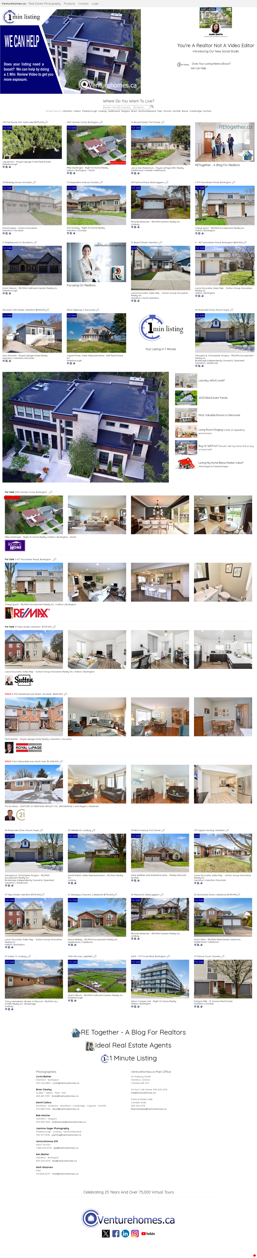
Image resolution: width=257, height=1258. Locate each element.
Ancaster (19, 230)
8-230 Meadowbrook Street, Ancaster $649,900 (34, 694)
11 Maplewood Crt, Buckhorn (17, 242)
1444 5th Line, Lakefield (80, 956)
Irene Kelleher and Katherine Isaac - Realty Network (158, 875)
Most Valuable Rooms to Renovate (219, 415)
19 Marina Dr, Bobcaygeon (145, 894)
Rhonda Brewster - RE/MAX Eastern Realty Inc (155, 221)
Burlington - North (85, 170)
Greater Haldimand (155, 170)
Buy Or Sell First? (208, 446)
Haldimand (114, 111)
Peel (159, 111)
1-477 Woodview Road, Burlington (213, 182)
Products (69, 3)
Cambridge (195, 111)
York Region (81, 806)
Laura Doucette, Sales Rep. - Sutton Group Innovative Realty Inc (159, 294)
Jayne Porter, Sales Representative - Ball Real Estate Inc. (95, 356)
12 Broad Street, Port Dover (146, 122)
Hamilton (67, 111)
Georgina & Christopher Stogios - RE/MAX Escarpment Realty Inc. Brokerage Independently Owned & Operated (29, 878)
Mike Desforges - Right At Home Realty (87, 167)
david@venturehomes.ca (65, 1108)
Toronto (167, 111)
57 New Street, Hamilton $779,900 (28, 626)
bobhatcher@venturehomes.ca (69, 1121)
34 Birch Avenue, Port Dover (146, 830)
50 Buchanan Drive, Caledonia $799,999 (215, 894)
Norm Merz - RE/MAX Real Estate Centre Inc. (217, 939)
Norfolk (177, 111)
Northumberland (147, 111)
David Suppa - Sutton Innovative (19, 228)
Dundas (82, 230)
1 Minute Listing (128, 1058)
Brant (134, 111)
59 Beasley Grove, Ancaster (17, 182)
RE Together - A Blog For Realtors (128, 1032)
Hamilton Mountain (24, 358)
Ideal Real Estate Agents (128, 1045)
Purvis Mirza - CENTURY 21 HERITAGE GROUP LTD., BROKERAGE (39, 806)
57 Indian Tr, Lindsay (16, 956)
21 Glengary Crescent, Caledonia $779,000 (90, 894)
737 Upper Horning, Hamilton (210, 830)
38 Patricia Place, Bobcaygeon (148, 182)
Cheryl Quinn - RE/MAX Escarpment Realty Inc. (220, 228)
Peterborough (89, 111)
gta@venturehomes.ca (66, 1147)
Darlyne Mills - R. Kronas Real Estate (213, 1001)
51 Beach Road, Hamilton (145, 242)
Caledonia (87, 942)
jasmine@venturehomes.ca (66, 1134)
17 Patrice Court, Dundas (207, 956)
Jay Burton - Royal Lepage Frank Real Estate (26, 161)
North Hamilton (151, 298)
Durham (207, 111)
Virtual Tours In (54, 111)
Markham (94, 806)
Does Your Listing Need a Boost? (211, 63)
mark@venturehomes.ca (65, 1173)
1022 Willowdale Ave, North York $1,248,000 (32, 761)
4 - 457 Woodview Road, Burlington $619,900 (219, 242)
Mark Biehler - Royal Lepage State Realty (27, 739)
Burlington (209, 230)
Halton (77, 111)
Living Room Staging (211, 429)
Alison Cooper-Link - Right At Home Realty (153, 1001)
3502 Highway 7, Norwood (81, 309)
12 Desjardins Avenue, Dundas (83, 182)
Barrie (185, 111)
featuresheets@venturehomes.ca (148, 1108)
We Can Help (198, 68)
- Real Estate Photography (31, 3)
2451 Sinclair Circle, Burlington (83, 122)
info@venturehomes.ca (143, 1092)
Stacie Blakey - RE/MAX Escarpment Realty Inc (93, 939)
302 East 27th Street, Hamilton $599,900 (24, 309)
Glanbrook (212, 362)
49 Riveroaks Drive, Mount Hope (212, 309)
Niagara (125, 111)
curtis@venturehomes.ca (66, 1083)
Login (95, 3)
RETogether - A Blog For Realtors (217, 165)
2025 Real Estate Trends (213, 397)
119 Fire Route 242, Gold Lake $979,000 (23, 122)
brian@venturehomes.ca (65, 1096)
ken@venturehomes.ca (64, 1160)
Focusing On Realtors (81, 285)
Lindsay (102, 111)
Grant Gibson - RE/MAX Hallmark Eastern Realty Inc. (30, 288)
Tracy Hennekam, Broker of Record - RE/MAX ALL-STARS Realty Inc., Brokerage (31, 1002)
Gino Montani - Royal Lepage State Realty (24, 355)
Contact (83, 3)
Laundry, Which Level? (212, 380)
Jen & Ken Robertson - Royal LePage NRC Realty (157, 167)
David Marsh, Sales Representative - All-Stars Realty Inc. (95, 876)
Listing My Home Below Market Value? (221, 462)
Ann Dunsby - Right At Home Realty (86, 227)
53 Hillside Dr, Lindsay (80, 830)
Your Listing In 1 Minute (160, 349)
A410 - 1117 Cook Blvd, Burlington (149, 956)
